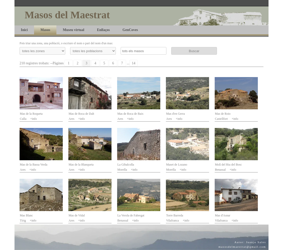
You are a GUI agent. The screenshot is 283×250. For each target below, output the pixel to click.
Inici (24, 30)
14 (133, 63)
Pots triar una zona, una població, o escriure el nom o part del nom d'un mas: (66, 43)
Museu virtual (73, 30)
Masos (45, 30)
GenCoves (130, 30)
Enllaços (103, 30)
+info (33, 119)
